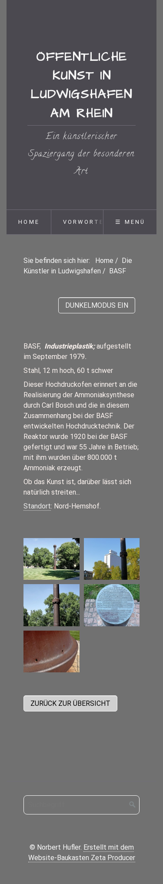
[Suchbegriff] (81, 804)
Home (29, 222)
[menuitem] (29, 222)
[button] (70, 703)
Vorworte (83, 222)
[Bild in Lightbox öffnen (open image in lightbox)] (51, 559)
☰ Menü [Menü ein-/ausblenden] (130, 222)
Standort (37, 506)
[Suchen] (133, 804)
